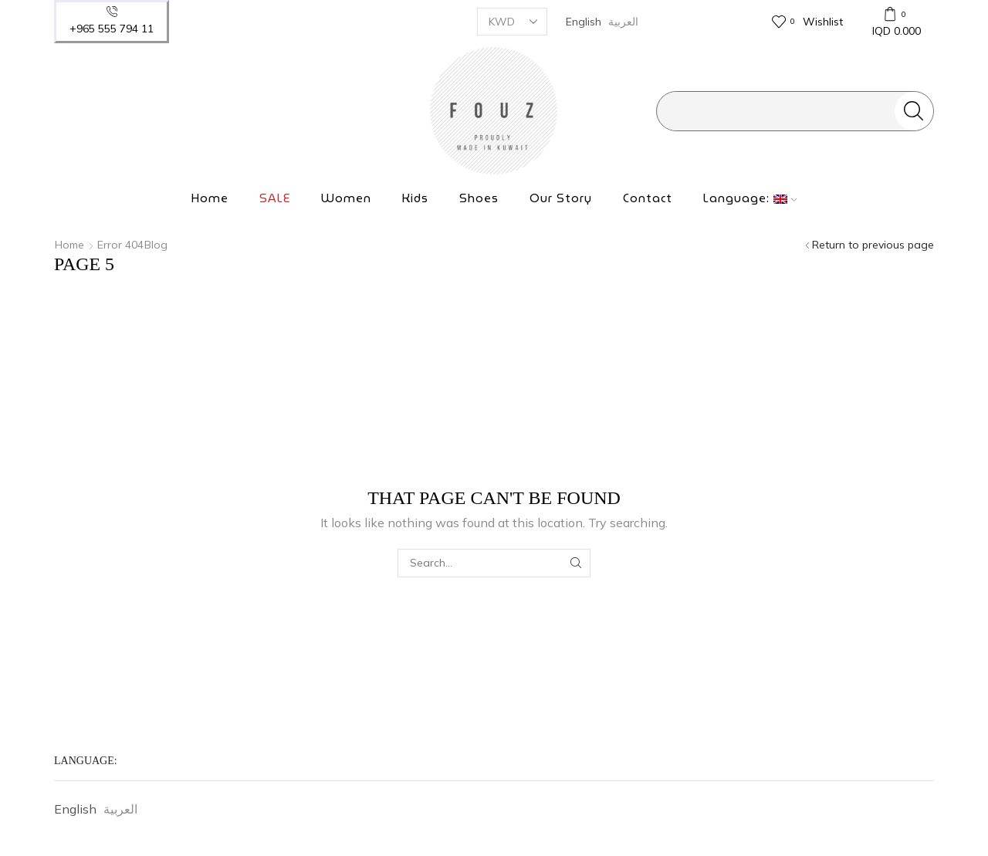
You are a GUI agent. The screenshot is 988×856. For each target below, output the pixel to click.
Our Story (561, 198)
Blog (155, 245)
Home (209, 198)
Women (346, 198)
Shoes (479, 198)
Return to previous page (873, 245)
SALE (274, 198)
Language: (750, 198)
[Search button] (914, 111)
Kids (415, 198)
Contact (647, 198)
